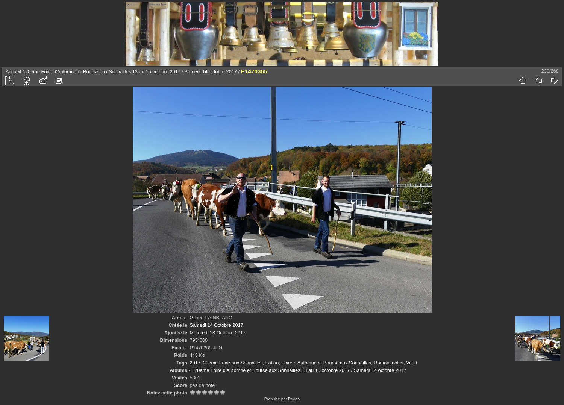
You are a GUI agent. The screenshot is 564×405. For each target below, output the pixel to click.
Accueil (13, 71)
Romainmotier (388, 363)
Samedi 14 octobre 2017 (211, 71)
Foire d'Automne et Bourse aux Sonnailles (326, 363)
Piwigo (294, 399)
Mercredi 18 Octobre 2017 (218, 332)
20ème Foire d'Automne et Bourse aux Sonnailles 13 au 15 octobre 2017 (102, 71)
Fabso (272, 363)
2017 (195, 363)
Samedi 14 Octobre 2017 (216, 325)
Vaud (411, 363)
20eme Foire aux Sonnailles (233, 363)
